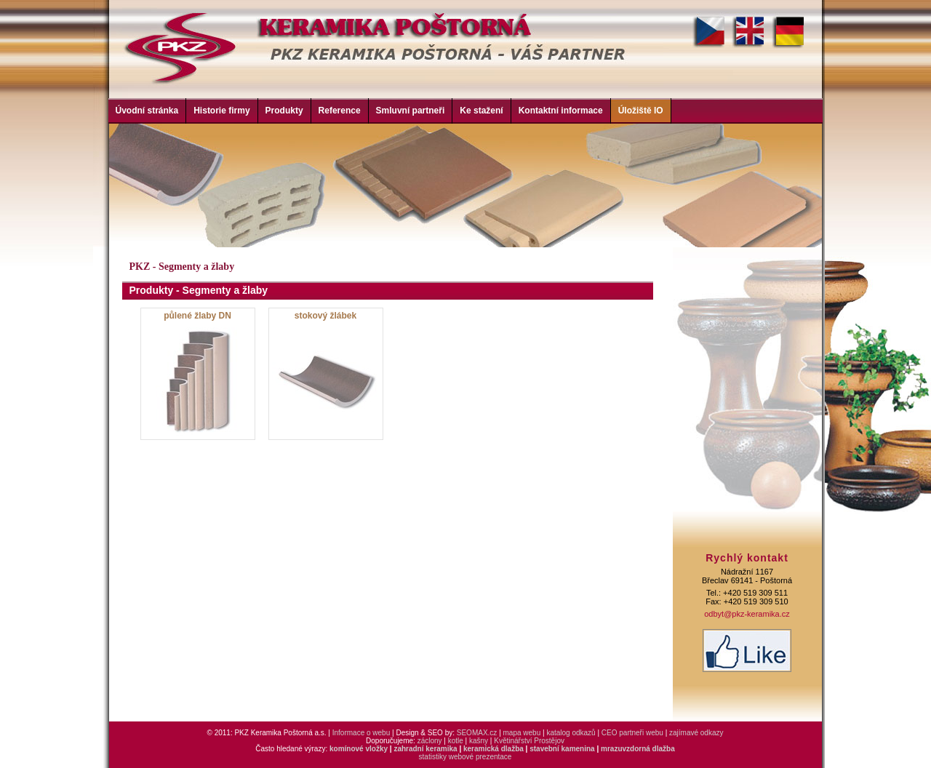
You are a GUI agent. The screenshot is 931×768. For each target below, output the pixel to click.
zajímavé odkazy (696, 733)
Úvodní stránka (147, 110)
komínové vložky (358, 749)
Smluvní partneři (410, 110)
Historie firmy (221, 110)
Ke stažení (481, 110)
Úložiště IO (640, 110)
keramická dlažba (493, 749)
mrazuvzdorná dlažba (638, 749)
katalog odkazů (570, 733)
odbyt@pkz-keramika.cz (747, 613)
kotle (455, 741)
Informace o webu (361, 733)
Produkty (284, 110)
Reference (340, 110)
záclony (429, 741)
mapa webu (522, 733)
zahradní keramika (425, 749)
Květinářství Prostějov (529, 741)
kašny (478, 741)
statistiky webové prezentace (465, 757)
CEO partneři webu (632, 733)
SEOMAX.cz (477, 733)
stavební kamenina (562, 749)
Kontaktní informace (561, 110)
